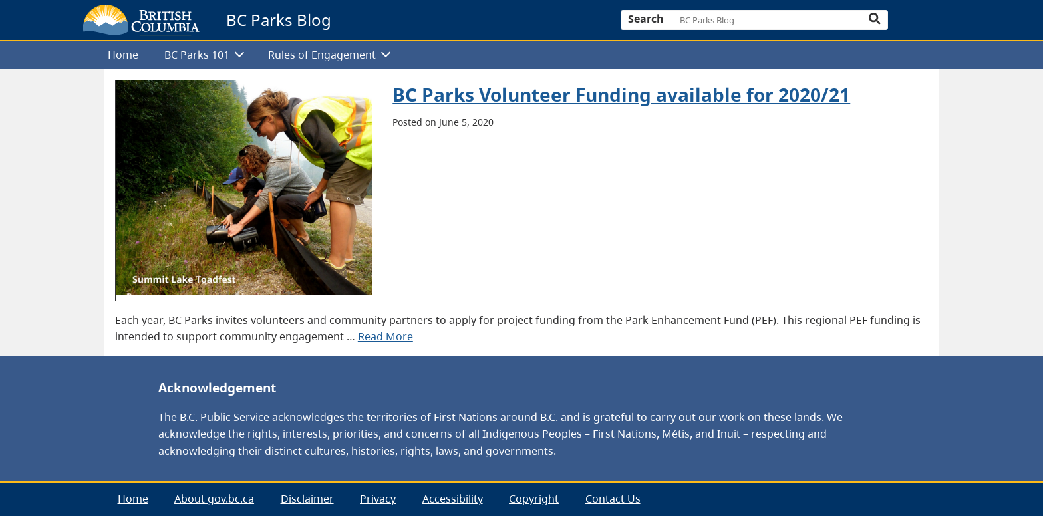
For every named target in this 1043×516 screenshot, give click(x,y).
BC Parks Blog (278, 20)
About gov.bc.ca (214, 498)
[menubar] (516, 55)
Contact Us (613, 498)
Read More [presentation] (385, 336)
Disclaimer (307, 498)
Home (123, 54)
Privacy (378, 498)
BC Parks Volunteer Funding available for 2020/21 (621, 94)
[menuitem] (123, 55)
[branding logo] (141, 20)
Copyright (534, 498)
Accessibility (452, 498)
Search (646, 18)
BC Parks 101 (196, 54)
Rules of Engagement (322, 54)
